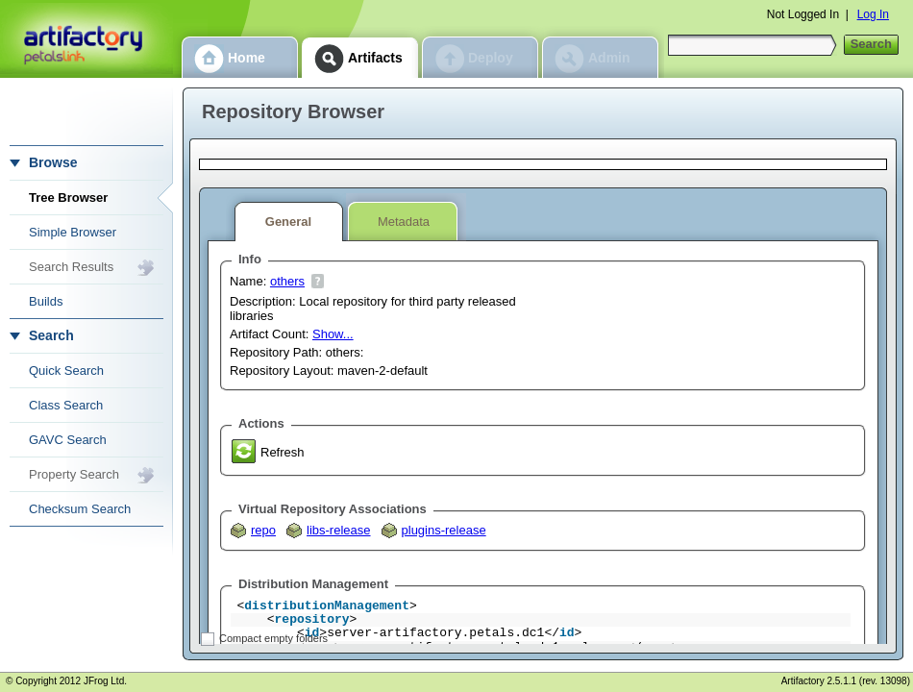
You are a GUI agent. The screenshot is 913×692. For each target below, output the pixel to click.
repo (263, 530)
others (287, 281)
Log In (873, 14)
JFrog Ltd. (105, 681)
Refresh (282, 452)
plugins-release (444, 530)
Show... (333, 334)
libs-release (338, 530)
